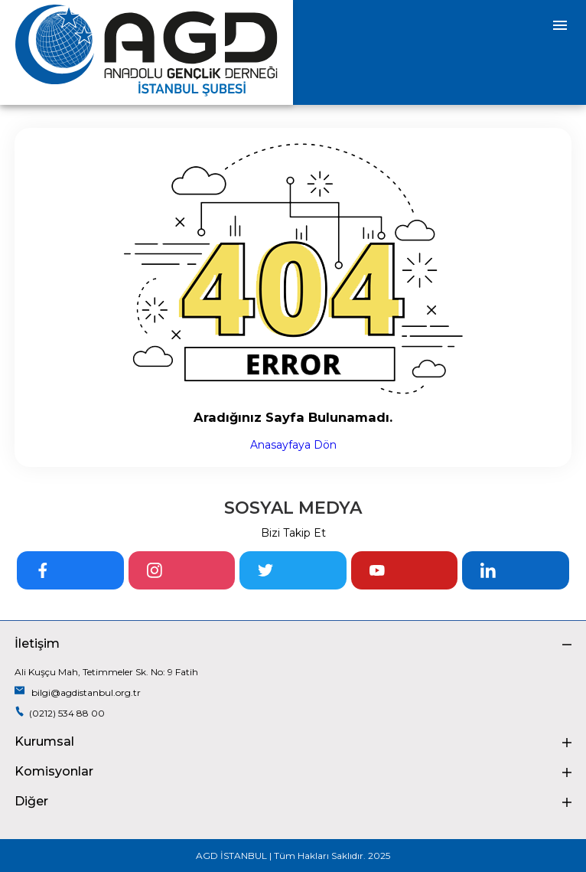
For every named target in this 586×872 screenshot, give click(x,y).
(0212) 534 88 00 (60, 712)
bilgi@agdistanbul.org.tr (78, 691)
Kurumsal (293, 741)
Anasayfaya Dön (293, 445)
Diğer (293, 801)
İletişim (293, 643)
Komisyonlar (293, 771)
